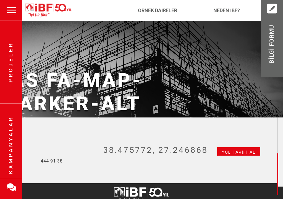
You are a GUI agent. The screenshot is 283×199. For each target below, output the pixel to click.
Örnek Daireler (157, 10)
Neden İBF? (226, 10)
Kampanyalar (10, 145)
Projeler (10, 62)
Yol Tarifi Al (239, 152)
